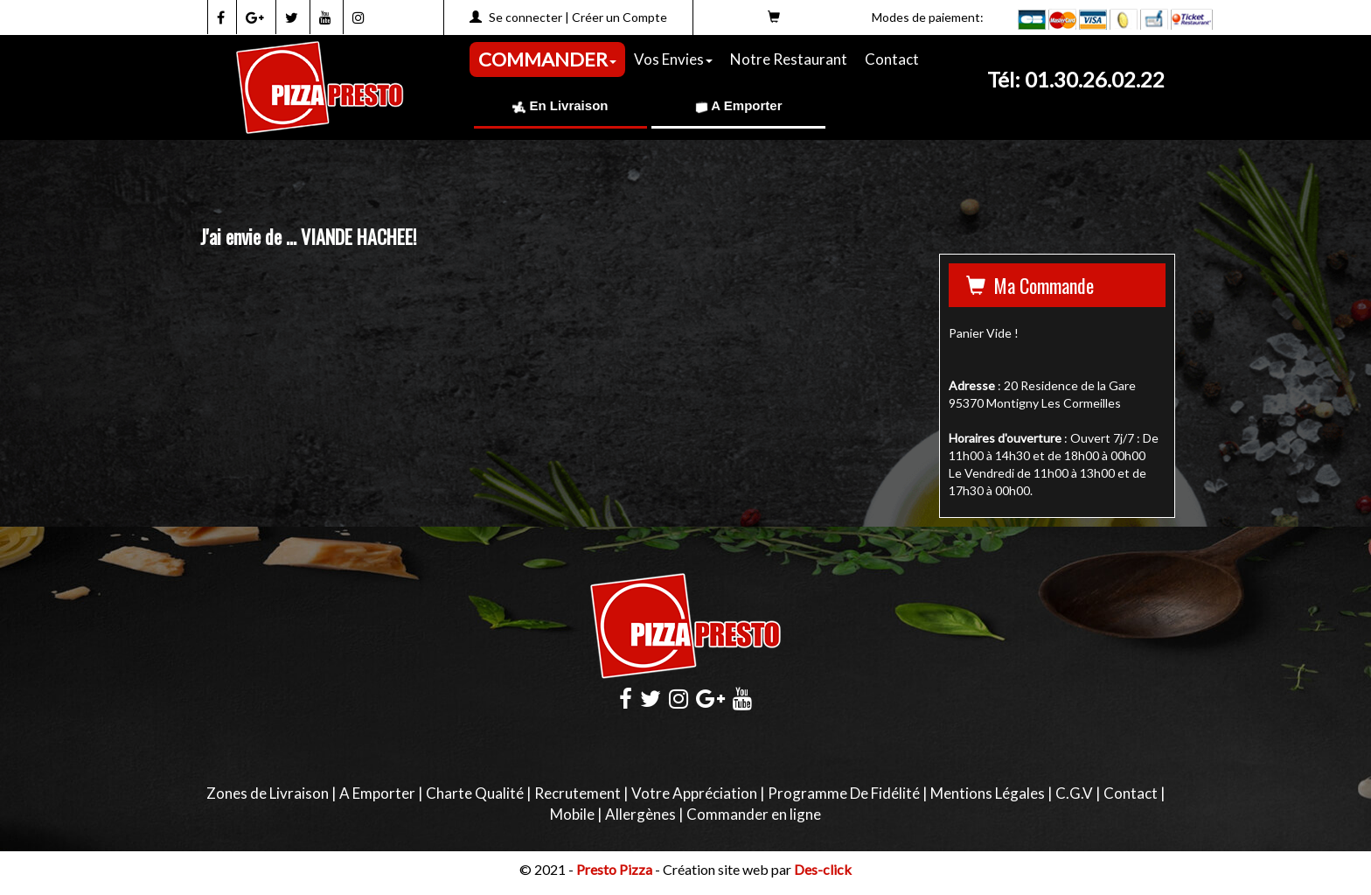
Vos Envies (673, 59)
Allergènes (640, 814)
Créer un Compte (619, 17)
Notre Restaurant (788, 59)
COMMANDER (547, 59)
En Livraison (560, 105)
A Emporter (739, 105)
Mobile (572, 814)
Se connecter (525, 17)
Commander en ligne (753, 814)
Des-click (823, 869)
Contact (892, 59)
